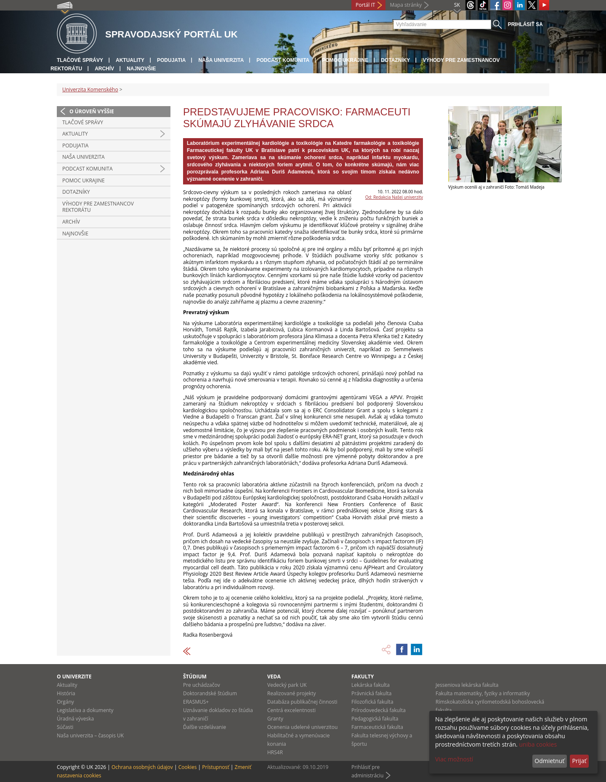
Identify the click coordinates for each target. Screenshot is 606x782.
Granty (275, 718)
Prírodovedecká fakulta (378, 710)
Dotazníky (395, 60)
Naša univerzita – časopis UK (90, 735)
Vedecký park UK (287, 685)
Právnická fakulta (371, 693)
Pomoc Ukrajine (345, 60)
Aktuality (130, 60)
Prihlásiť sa (525, 24)
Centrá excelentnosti (291, 710)
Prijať (579, 761)
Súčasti (65, 727)
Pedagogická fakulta (374, 718)
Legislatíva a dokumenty (85, 710)
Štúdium (195, 676)
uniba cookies (538, 744)
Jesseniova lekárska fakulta (467, 685)
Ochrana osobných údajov (142, 767)
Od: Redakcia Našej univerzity (394, 197)
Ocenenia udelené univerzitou (302, 727)
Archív (104, 69)
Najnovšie (141, 69)
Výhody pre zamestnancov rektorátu (98, 207)
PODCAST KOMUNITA (282, 60)
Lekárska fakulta (370, 685)
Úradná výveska (75, 718)
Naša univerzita (221, 60)
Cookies (187, 767)
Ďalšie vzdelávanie (204, 727)
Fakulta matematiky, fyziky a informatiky (483, 693)
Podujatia (171, 60)
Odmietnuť (549, 761)
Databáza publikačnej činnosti (302, 701)
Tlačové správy (80, 60)
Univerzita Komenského (90, 89)
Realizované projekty (291, 693)
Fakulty (362, 676)
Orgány (65, 701)
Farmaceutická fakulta (377, 727)
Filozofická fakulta (372, 701)
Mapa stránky (406, 4)
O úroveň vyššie (91, 111)
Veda (274, 676)
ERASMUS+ (196, 701)
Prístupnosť (215, 767)
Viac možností (454, 759)
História (66, 693)
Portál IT (365, 4)
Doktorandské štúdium (210, 693)
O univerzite (74, 676)
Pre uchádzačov (201, 685)
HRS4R (275, 752)
